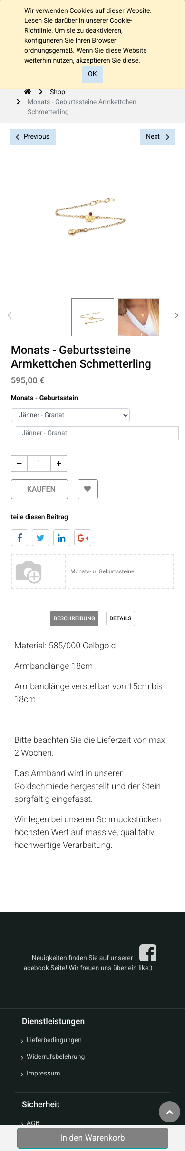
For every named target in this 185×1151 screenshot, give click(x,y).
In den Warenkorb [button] (92, 1138)
